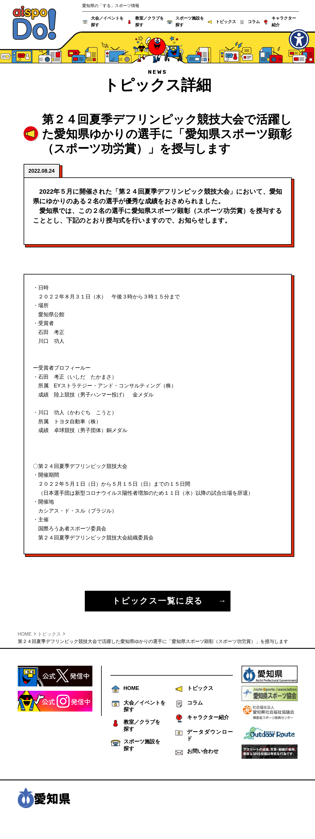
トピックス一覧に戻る (157, 600)
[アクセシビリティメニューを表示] (299, 39)
